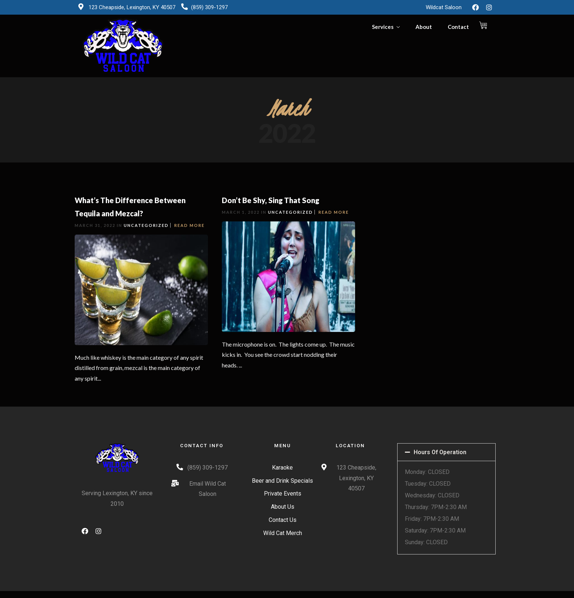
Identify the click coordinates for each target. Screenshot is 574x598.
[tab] (446, 452)
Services (383, 26)
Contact (458, 26)
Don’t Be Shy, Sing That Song (270, 200)
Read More (189, 225)
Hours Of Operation (440, 452)
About (423, 26)
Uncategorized (146, 225)
